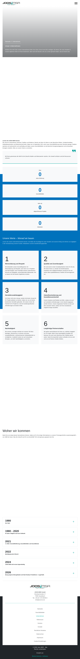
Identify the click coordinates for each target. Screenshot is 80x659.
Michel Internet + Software (40, 656)
